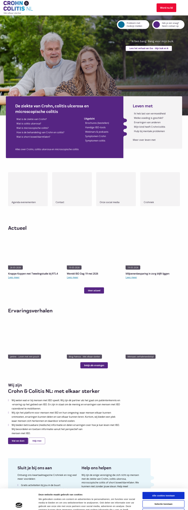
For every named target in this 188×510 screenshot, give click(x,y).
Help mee (36, 440)
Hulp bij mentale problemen (149, 131)
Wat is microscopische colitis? (32, 128)
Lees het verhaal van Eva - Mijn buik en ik (148, 48)
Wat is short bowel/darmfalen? (33, 136)
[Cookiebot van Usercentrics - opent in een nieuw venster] (19, 504)
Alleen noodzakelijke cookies (163, 491)
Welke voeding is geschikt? (148, 118)
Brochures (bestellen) (97, 123)
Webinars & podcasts (96, 131)
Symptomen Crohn (95, 136)
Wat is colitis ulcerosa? (28, 123)
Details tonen (159, 504)
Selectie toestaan (164, 483)
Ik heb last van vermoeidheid (150, 113)
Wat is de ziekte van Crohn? (31, 119)
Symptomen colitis (95, 140)
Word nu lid (166, 7)
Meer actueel (94, 290)
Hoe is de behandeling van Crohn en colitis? (40, 132)
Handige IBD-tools (95, 127)
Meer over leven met (144, 139)
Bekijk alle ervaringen (94, 365)
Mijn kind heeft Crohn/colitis (149, 126)
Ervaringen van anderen (147, 122)
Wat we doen (18, 440)
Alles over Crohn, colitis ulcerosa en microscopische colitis (47, 149)
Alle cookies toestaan (163, 474)
